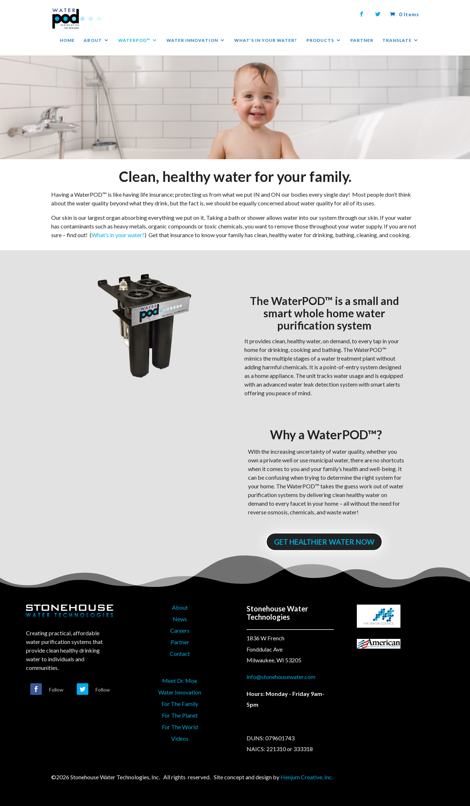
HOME (67, 40)
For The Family (179, 703)
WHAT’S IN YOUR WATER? (265, 40)
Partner (179, 642)
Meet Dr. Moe (179, 680)
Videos (180, 738)
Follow (56, 690)
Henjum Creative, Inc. (306, 777)
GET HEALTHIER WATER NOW (324, 541)
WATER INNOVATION (192, 40)
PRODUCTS (320, 40)
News (180, 618)
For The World (180, 726)
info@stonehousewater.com (281, 676)
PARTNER (361, 40)
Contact (180, 653)
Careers (180, 630)
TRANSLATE (397, 40)
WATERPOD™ (134, 40)
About (180, 607)
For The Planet (180, 715)
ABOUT (93, 40)
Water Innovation (179, 692)
